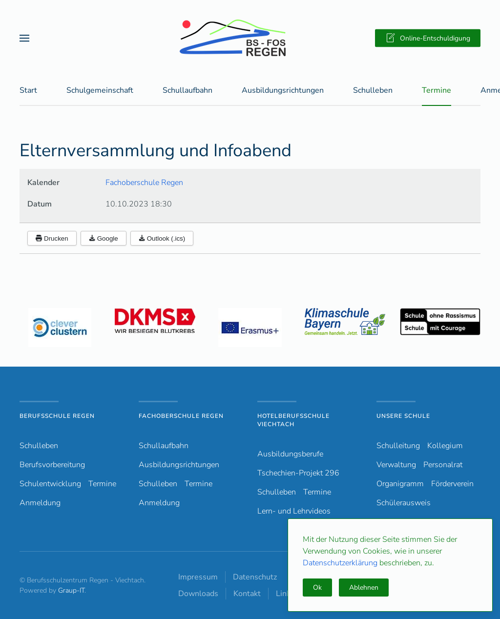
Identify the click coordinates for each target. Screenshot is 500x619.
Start (28, 90)
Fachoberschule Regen (144, 183)
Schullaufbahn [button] (187, 90)
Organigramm (400, 483)
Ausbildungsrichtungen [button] (283, 90)
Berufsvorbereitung (52, 464)
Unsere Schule (403, 416)
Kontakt (247, 593)
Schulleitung (398, 445)
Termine (436, 90)
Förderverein (452, 483)
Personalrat (442, 464)
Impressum (198, 577)
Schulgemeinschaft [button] (99, 90)
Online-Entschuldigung (427, 38)
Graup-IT (71, 590)
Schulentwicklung (50, 483)
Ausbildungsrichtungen (179, 464)
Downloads (198, 593)
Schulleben (373, 90)
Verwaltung (396, 464)
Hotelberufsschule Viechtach (293, 420)
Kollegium (445, 445)
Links (285, 593)
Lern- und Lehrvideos (294, 511)
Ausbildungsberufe (290, 454)
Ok (317, 587)
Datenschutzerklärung (341, 562)
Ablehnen (363, 587)
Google (103, 239)
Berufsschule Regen (57, 416)
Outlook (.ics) (162, 239)
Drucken (52, 239)
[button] (24, 37)
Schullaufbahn (163, 445)
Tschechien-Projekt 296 (298, 473)
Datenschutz (255, 577)
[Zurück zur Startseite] (250, 38)
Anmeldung (40, 502)
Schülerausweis (403, 502)
